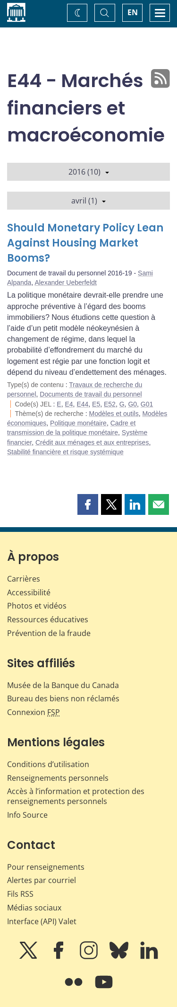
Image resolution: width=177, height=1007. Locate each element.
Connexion (33, 712)
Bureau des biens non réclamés (63, 698)
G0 (132, 404)
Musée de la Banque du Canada (63, 685)
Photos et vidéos (37, 606)
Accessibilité (29, 592)
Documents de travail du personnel (91, 394)
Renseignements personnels (58, 778)
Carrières (23, 579)
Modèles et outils (114, 413)
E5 (96, 404)
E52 (110, 404)
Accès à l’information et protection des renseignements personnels (75, 796)
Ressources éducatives (47, 619)
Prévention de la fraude (49, 633)
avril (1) (88, 200)
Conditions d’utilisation (48, 764)
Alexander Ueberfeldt (65, 282)
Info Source (27, 815)
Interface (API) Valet (41, 921)
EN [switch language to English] (132, 12)
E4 (69, 404)
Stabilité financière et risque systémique (65, 452)
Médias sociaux (34, 907)
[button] (87, 504)
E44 (82, 404)
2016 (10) (88, 172)
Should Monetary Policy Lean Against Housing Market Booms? (85, 243)
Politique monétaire (78, 423)
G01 (147, 404)
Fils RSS (20, 894)
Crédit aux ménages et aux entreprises (92, 442)
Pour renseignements (45, 867)
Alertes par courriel (41, 880)
